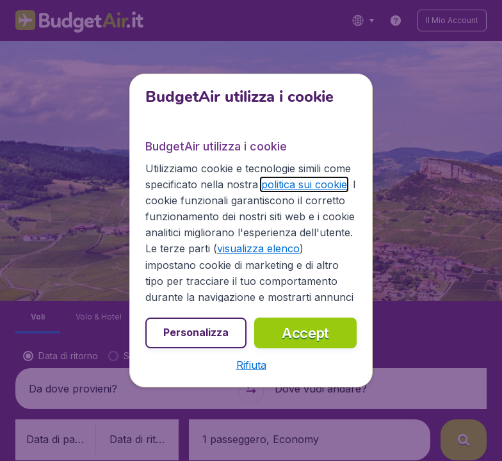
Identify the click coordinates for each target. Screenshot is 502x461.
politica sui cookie (304, 184)
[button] (251, 365)
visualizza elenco (258, 248)
